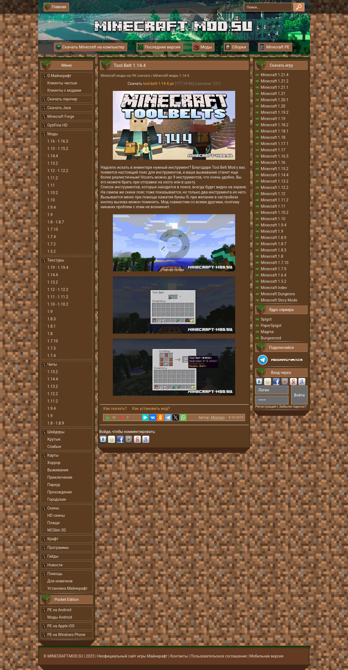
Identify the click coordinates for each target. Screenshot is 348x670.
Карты (53, 455)
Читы (52, 364)
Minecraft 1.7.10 (274, 262)
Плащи (53, 523)
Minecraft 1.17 (273, 150)
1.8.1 (51, 326)
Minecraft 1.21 (273, 93)
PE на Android (59, 610)
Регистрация (265, 406)
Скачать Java (59, 108)
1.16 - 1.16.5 (57, 141)
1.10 (51, 200)
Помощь (55, 573)
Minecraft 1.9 (272, 231)
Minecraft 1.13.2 (274, 181)
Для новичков (60, 581)
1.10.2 (52, 192)
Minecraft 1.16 (273, 162)
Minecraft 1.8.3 (273, 250)
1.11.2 (52, 178)
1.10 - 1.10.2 (57, 304)
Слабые (54, 446)
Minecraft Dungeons (278, 294)
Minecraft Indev (274, 287)
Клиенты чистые (62, 83)
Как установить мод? (151, 408)
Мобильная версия (267, 656)
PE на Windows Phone (66, 634)
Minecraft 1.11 (273, 206)
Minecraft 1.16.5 (274, 156)
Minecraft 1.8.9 (273, 237)
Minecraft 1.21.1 (274, 87)
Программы (58, 547)
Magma (267, 332)
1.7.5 (51, 348)
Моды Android (59, 617)
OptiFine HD (57, 125)
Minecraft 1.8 (272, 256)
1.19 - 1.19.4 (57, 267)
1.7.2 (51, 244)
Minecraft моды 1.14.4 (171, 75)
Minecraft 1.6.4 (273, 275)
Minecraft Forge (60, 116)
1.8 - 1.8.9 (55, 423)
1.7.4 (51, 237)
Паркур (53, 484)
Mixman (218, 417)
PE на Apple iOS (60, 626)
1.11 (51, 185)
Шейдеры (55, 432)
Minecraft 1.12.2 (274, 187)
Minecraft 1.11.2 (274, 200)
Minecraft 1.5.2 (273, 281)
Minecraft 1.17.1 (274, 144)
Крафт (52, 539)
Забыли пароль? (292, 406)
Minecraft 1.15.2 (274, 169)
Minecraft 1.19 (273, 118)
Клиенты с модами (64, 90)
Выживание (58, 470)
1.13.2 (52, 163)
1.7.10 (52, 229)
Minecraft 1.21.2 (274, 81)
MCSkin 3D (56, 530)
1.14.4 (52, 156)
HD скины (56, 515)
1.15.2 (52, 372)
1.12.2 (52, 394)
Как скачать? (115, 408)
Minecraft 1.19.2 (274, 112)
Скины (53, 508)
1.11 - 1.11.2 (57, 297)
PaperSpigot (271, 325)
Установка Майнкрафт (67, 588)
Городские (56, 499)
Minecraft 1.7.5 (273, 269)
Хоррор (53, 462)
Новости (55, 565)
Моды (52, 134)
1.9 (49, 215)
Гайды (52, 556)
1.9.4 (51, 207)
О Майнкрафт (59, 75)
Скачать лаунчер (62, 99)
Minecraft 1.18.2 (274, 125)
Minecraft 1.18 (273, 137)
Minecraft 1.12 (273, 194)
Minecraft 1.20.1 (274, 100)
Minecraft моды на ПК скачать (125, 75)
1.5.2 (51, 251)
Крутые (53, 439)
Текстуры (55, 260)
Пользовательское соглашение (219, 656)
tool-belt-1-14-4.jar (158, 83)
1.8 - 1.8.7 (55, 222)
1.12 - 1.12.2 (57, 170)
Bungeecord (271, 338)
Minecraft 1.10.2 (274, 212)
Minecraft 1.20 (273, 106)
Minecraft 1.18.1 (274, 131)
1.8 (49, 333)
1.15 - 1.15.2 (57, 148)
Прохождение (59, 492)
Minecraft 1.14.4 (274, 175)
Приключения (59, 477)
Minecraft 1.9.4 (273, 225)
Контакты (179, 656)
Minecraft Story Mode (279, 300)
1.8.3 (51, 319)
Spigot (266, 319)
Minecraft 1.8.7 (273, 244)
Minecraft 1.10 (273, 219)
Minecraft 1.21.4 (274, 75)
